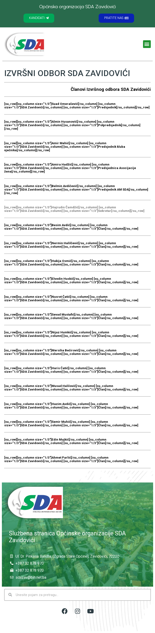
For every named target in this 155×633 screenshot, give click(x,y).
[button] (38, 18)
